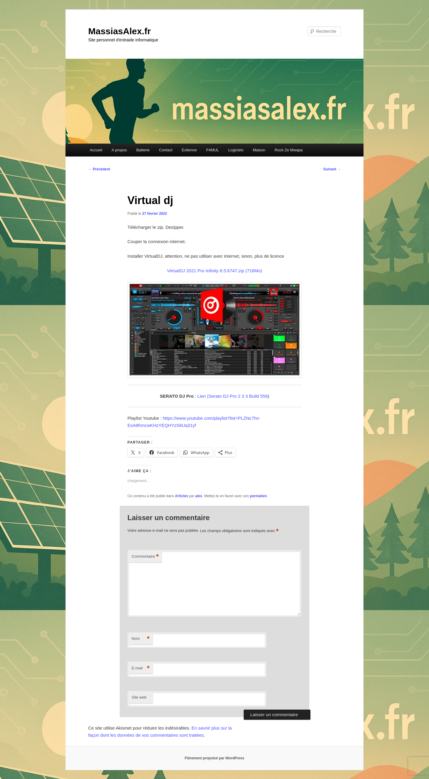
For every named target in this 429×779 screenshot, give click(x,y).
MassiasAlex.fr (119, 31)
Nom (141, 639)
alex (198, 496)
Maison (259, 150)
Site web (139, 697)
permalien (258, 496)
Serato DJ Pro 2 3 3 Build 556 (238, 396)
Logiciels (235, 150)
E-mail (141, 668)
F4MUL (212, 150)
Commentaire (145, 556)
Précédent (99, 169)
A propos (119, 150)
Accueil (96, 150)
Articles (181, 496)
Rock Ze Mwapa (289, 150)
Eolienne (189, 150)
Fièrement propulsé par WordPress (214, 758)
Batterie (143, 150)
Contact (165, 150)
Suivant (332, 169)
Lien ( (203, 396)
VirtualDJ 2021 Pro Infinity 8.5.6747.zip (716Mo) (214, 270)
